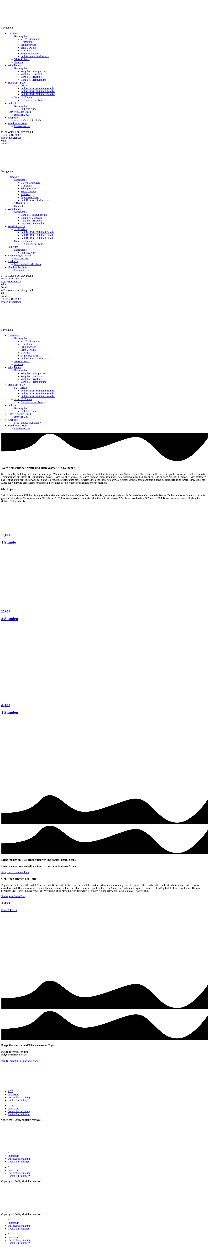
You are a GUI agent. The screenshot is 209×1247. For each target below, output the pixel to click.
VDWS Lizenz (22, 59)
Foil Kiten (13, 103)
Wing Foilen (14, 65)
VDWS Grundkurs (30, 39)
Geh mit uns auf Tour (32, 100)
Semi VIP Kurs (28, 47)
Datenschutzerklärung (19, 1097)
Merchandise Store (17, 123)
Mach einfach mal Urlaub (27, 120)
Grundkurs (26, 41)
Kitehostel (13, 117)
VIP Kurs (25, 50)
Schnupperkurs (28, 44)
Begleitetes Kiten (30, 53)
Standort (18, 62)
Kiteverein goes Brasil (19, 111)
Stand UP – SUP (16, 82)
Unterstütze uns (22, 126)
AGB (10, 1091)
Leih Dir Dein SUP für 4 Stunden (38, 94)
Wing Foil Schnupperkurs (34, 71)
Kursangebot (20, 36)
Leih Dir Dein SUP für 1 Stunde (37, 88)
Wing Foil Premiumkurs (33, 79)
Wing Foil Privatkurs (31, 76)
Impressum (13, 1094)
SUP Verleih (20, 85)
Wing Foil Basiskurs (31, 74)
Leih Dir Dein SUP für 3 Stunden (38, 91)
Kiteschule (13, 33)
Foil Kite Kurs (28, 109)
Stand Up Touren (23, 97)
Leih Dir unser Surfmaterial (35, 56)
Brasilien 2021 (21, 114)
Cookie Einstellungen (19, 1100)
